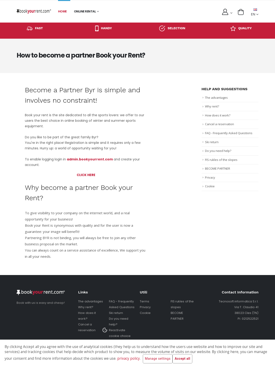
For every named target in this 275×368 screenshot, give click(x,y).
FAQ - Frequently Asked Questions (228, 133)
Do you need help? (218, 151)
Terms (144, 301)
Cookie (210, 186)
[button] (240, 12)
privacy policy (128, 358)
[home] (34, 11)
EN (254, 12)
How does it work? (217, 115)
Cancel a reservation (219, 124)
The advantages (216, 98)
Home (62, 11)
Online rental (85, 11)
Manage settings (157, 358)
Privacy (210, 177)
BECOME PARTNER (217, 168)
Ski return (212, 142)
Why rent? (212, 106)
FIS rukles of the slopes (221, 160)
